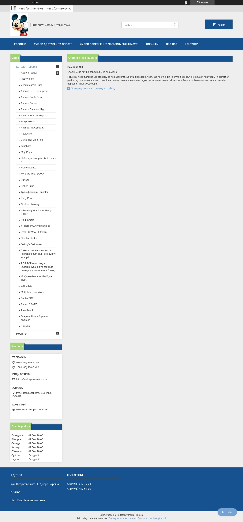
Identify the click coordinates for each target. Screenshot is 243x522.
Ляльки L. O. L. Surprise (34, 91)
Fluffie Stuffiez (28, 167)
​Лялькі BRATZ (29, 304)
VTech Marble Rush (31, 85)
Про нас (171, 44)
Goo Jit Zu (26, 285)
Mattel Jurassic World (32, 292)
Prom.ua (139, 515)
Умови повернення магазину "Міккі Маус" (109, 44)
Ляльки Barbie (29, 103)
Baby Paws (27, 198)
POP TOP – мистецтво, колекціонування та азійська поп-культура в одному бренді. (38, 267)
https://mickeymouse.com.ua (31, 379)
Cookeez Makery (30, 204)
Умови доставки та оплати (53, 44)
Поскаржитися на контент (122, 518)
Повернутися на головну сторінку (93, 88)
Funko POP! (27, 298)
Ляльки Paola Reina (32, 97)
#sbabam (26, 146)
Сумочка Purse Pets (32, 139)
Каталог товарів (26, 66)
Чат (227, 512)
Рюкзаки (25, 326)
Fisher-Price (27, 186)
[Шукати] (175, 25)
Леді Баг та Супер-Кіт (33, 127)
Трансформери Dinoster (34, 192)
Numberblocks (29, 238)
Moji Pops (26, 152)
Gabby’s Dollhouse (31, 244)
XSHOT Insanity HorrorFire (35, 226)
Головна (20, 44)
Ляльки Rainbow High (33, 109)
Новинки (152, 44)
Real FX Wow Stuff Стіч (34, 232)
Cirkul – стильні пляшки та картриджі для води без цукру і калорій (38, 254)
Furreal (25, 179)
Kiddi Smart (27, 219)
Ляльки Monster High (32, 115)
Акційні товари (29, 72)
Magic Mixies (28, 121)
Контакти (191, 44)
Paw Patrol (27, 310)
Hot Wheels (27, 78)
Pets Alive (26, 133)
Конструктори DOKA (32, 173)
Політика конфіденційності (152, 518)
